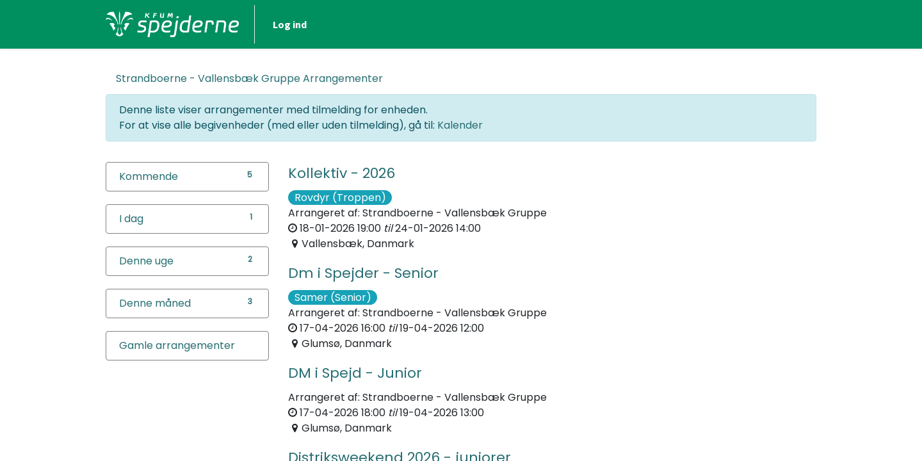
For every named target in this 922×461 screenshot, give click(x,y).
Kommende (148, 176)
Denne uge (146, 261)
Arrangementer (249, 78)
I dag (131, 218)
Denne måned (155, 303)
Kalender (460, 125)
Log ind (290, 24)
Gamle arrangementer (177, 345)
